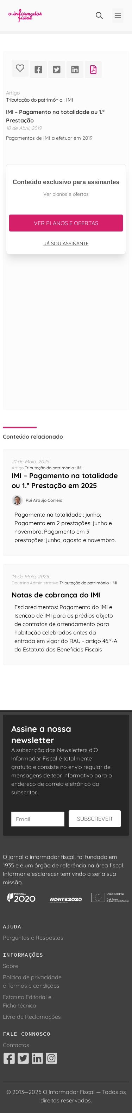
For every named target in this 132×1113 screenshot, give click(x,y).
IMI (69, 100)
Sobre (10, 965)
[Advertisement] (66, 340)
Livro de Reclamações (32, 1016)
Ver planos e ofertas (66, 223)
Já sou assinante (66, 243)
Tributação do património (34, 100)
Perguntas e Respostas (33, 937)
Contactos (16, 1044)
